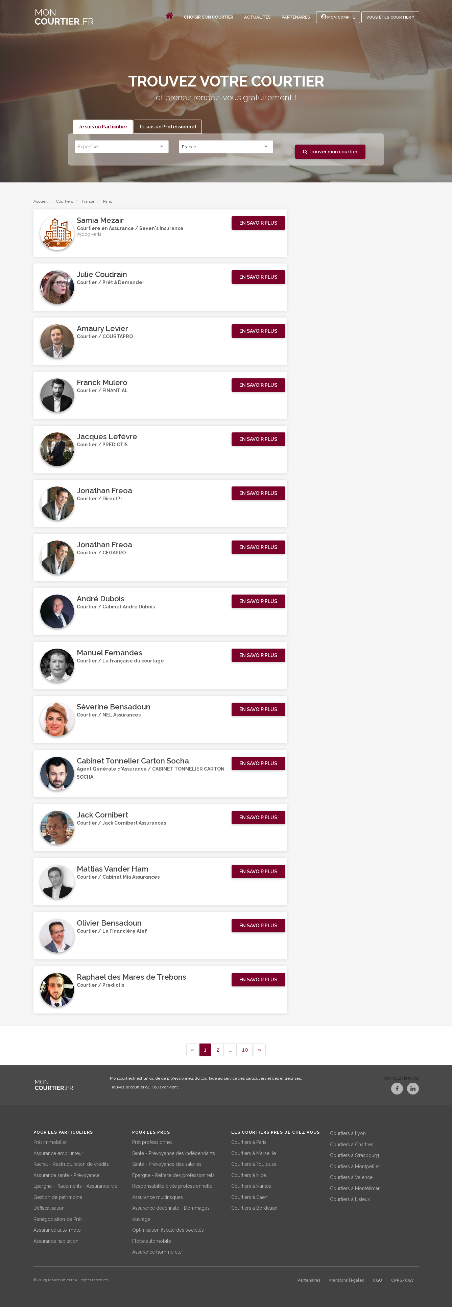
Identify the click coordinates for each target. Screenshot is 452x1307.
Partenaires (296, 17)
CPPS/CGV (402, 1279)
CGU (377, 1279)
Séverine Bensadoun (113, 707)
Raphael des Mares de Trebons (131, 977)
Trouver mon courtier (330, 151)
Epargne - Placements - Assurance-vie (75, 1185)
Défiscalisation (49, 1207)
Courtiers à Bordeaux (254, 1207)
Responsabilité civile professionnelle (172, 1185)
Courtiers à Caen (249, 1196)
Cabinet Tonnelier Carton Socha (133, 761)
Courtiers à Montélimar (355, 1187)
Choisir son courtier (208, 17)
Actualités (257, 17)
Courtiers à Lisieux (350, 1198)
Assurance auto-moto (57, 1229)
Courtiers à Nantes (251, 1185)
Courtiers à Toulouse (254, 1163)
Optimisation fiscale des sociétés (168, 1229)
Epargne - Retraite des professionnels (173, 1174)
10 (245, 1049)
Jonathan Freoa (104, 490)
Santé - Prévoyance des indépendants (173, 1152)
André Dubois (100, 599)
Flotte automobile (151, 1240)
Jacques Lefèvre (107, 436)
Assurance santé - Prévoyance (66, 1174)
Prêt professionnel (152, 1141)
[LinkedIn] (413, 1089)
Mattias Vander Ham (112, 869)
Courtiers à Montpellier (355, 1165)
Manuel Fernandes (109, 653)
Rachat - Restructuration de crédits (71, 1163)
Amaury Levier (102, 328)
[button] (258, 223)
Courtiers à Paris (248, 1141)
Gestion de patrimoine (57, 1196)
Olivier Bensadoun (109, 923)
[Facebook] (390, 1089)
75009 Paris (89, 235)
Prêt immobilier (50, 1141)
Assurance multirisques (157, 1196)
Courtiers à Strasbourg (354, 1154)
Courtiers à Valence (351, 1176)
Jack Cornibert (102, 815)
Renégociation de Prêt (57, 1218)
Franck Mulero (102, 382)
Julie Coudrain (102, 274)
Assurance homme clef (157, 1251)
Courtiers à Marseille (253, 1152)
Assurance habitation (55, 1240)
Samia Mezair (100, 220)
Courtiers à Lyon (348, 1132)
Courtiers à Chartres (351, 1143)
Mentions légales (346, 1279)
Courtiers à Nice (248, 1174)
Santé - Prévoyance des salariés (166, 1163)
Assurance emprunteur (58, 1152)
